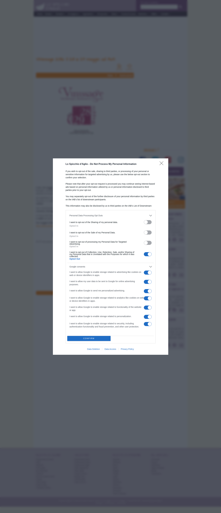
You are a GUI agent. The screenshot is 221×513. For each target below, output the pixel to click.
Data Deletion (93, 349)
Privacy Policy (127, 349)
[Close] (162, 164)
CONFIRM (89, 338)
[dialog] (110, 256)
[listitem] (111, 215)
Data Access (110, 349)
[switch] (148, 222)
